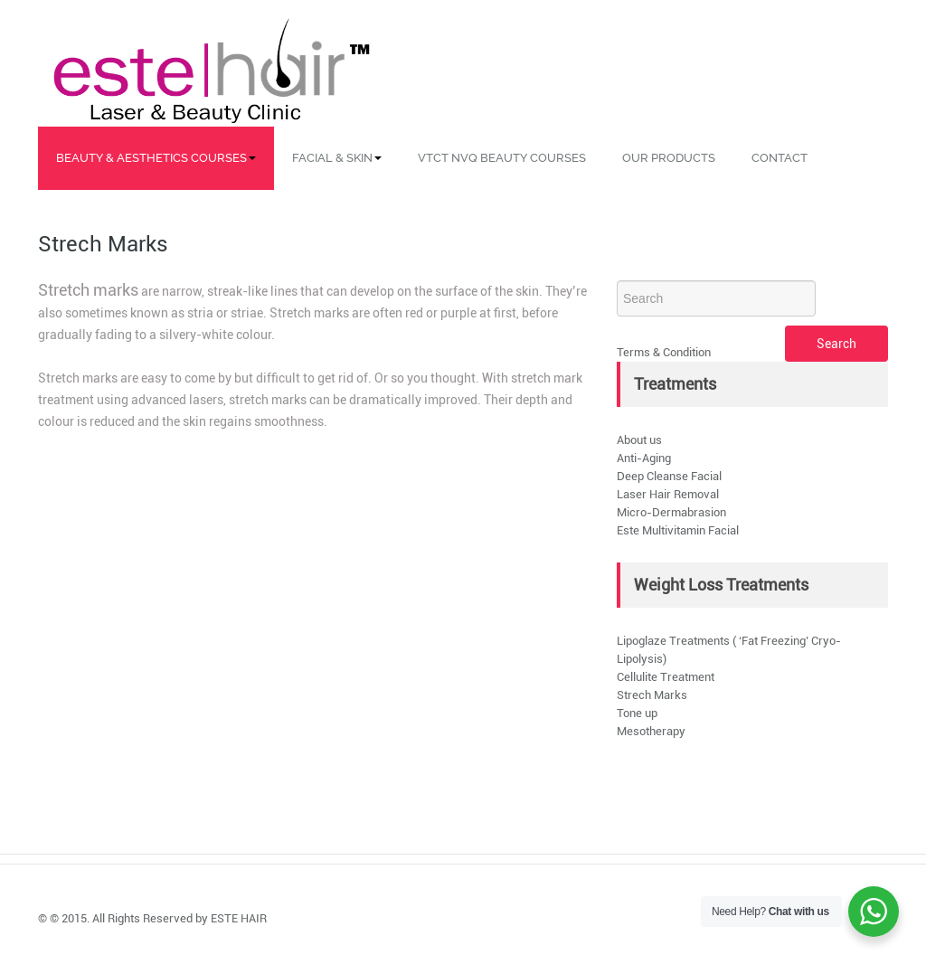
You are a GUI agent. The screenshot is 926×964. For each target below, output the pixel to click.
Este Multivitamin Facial (678, 530)
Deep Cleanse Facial (669, 476)
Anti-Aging (644, 458)
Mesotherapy (651, 731)
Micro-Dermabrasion (671, 512)
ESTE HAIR (239, 918)
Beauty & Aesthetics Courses (156, 158)
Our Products (668, 158)
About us (639, 440)
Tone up (637, 713)
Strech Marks (652, 695)
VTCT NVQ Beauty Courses (502, 158)
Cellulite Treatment (665, 677)
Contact (779, 158)
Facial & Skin (337, 158)
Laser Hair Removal (668, 494)
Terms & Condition (664, 352)
